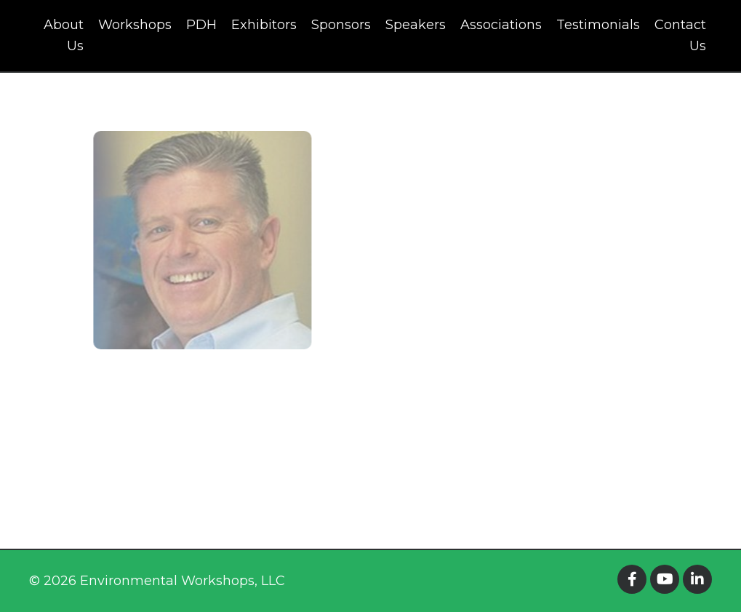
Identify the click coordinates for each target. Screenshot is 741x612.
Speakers (415, 25)
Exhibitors (264, 25)
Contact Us (680, 35)
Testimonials (598, 25)
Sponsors (341, 25)
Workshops (135, 25)
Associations (501, 25)
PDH (201, 25)
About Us (64, 35)
